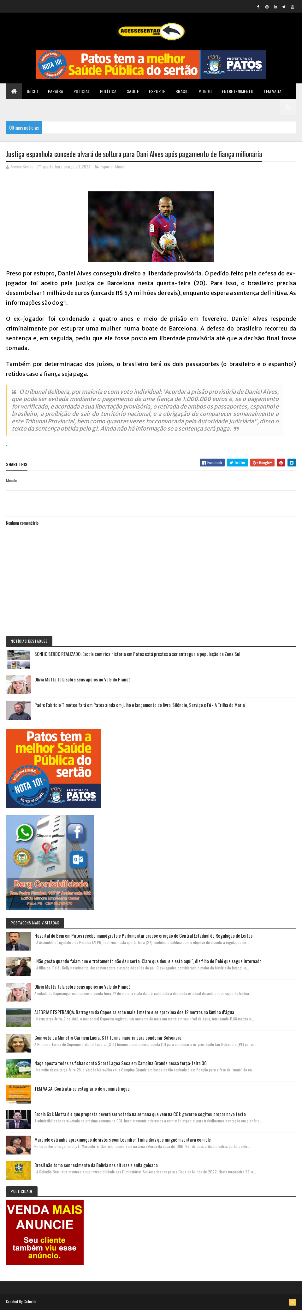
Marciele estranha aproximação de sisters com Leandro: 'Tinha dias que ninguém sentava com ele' (122, 1139)
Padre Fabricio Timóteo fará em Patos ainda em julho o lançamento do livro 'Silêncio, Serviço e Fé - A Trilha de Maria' (140, 704)
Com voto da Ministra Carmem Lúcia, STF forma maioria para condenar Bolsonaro (107, 1037)
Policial (82, 91)
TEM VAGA (272, 91)
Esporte (157, 91)
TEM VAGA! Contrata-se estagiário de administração (82, 1088)
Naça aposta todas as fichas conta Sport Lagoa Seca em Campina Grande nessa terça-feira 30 (120, 1062)
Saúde (133, 91)
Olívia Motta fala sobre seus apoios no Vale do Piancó (82, 679)
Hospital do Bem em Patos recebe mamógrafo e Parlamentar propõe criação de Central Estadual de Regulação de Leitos (143, 935)
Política (108, 91)
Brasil (181, 91)
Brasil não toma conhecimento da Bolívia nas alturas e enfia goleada (96, 1164)
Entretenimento (237, 91)
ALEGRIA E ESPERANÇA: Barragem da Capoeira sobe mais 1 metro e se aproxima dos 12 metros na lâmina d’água (134, 1011)
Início (32, 91)
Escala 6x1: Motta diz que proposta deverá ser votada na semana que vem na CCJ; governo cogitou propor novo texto (140, 1113)
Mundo (205, 91)
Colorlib (30, 1301)
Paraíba (55, 91)
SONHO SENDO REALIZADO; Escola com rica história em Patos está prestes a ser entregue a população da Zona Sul (137, 653)
